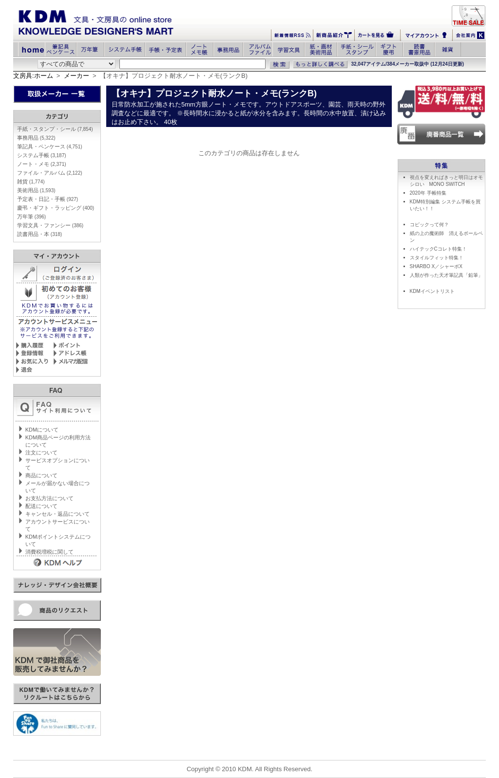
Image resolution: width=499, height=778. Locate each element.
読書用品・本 (39, 234)
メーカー (76, 75)
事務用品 (36, 138)
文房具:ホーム (33, 75)
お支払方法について (49, 498)
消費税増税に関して (49, 552)
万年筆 (31, 216)
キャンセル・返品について (57, 514)
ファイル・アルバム (49, 173)
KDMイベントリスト (432, 291)
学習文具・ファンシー (50, 225)
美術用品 (36, 190)
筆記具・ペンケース (49, 146)
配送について (41, 506)
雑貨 (31, 181)
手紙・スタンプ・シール (55, 129)
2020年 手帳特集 (428, 193)
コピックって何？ (429, 224)
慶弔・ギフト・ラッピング (55, 208)
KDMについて (41, 430)
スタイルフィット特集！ (436, 257)
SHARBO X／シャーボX (436, 266)
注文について (41, 452)
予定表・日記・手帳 (47, 199)
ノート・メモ (41, 164)
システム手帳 (41, 155)
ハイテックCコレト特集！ (438, 249)
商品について (41, 475)
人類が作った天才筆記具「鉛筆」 (446, 275)
